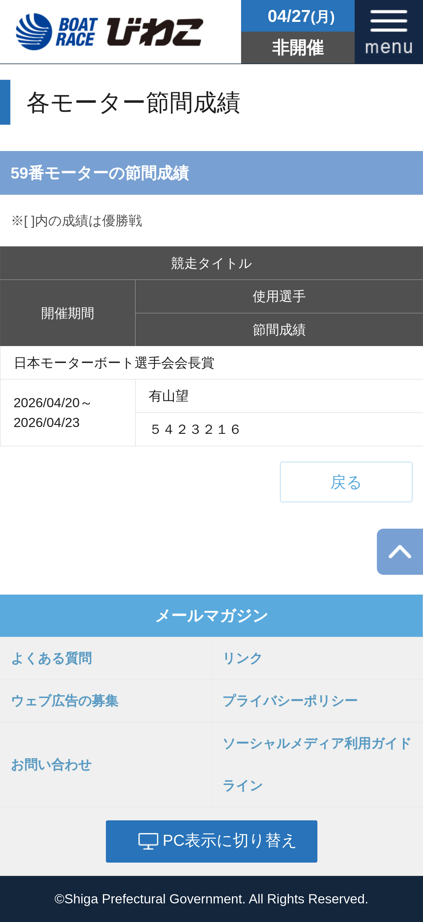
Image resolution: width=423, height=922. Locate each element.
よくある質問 (51, 658)
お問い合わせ (51, 764)
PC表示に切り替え (230, 840)
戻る (346, 482)
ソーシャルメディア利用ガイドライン (317, 764)
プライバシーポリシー (290, 701)
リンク (242, 658)
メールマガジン (211, 615)
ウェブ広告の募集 (64, 701)
